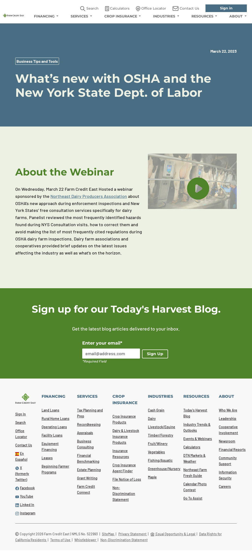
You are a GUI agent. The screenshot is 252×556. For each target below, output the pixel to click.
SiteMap (108, 534)
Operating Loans (54, 427)
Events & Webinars (197, 439)
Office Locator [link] (151, 8)
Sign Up (155, 353)
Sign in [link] (226, 8)
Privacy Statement (132, 534)
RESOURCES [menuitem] (202, 16)
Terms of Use (60, 540)
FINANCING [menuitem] (45, 16)
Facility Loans (52, 435)
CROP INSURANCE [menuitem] (121, 16)
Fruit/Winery (158, 444)
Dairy (152, 418)
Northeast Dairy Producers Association (88, 196)
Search (20, 422)
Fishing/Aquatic (160, 460)
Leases (47, 458)
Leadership (227, 418)
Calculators (191, 447)
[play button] (198, 188)
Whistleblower (85, 540)
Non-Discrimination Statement (123, 494)
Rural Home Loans (55, 418)
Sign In (20, 414)
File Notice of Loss (126, 479)
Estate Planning (89, 470)
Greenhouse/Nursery (164, 469)
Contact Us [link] (186, 8)
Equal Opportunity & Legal (173, 534)
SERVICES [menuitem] (80, 16)
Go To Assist (192, 498)
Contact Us (23, 445)
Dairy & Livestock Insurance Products (125, 437)
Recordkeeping (89, 424)
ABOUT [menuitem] (236, 16)
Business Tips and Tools (37, 61)
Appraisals (85, 433)
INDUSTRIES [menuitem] (164, 16)
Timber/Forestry (160, 435)
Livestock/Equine (161, 427)
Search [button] (89, 8)
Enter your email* (102, 343)
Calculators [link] (117, 8)
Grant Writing (87, 478)
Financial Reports (232, 449)
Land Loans (50, 410)
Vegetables (156, 452)
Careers (225, 486)
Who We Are (228, 410)
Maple (152, 477)
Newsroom (227, 441)
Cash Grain (156, 410)
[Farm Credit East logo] (13, 15)
